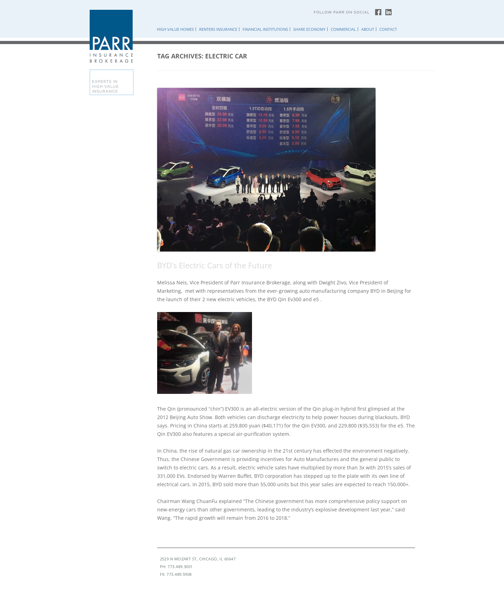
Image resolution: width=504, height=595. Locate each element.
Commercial (343, 29)
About (367, 29)
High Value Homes (175, 29)
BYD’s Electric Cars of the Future (214, 265)
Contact (388, 29)
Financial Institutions (265, 29)
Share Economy (309, 29)
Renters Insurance (218, 29)
